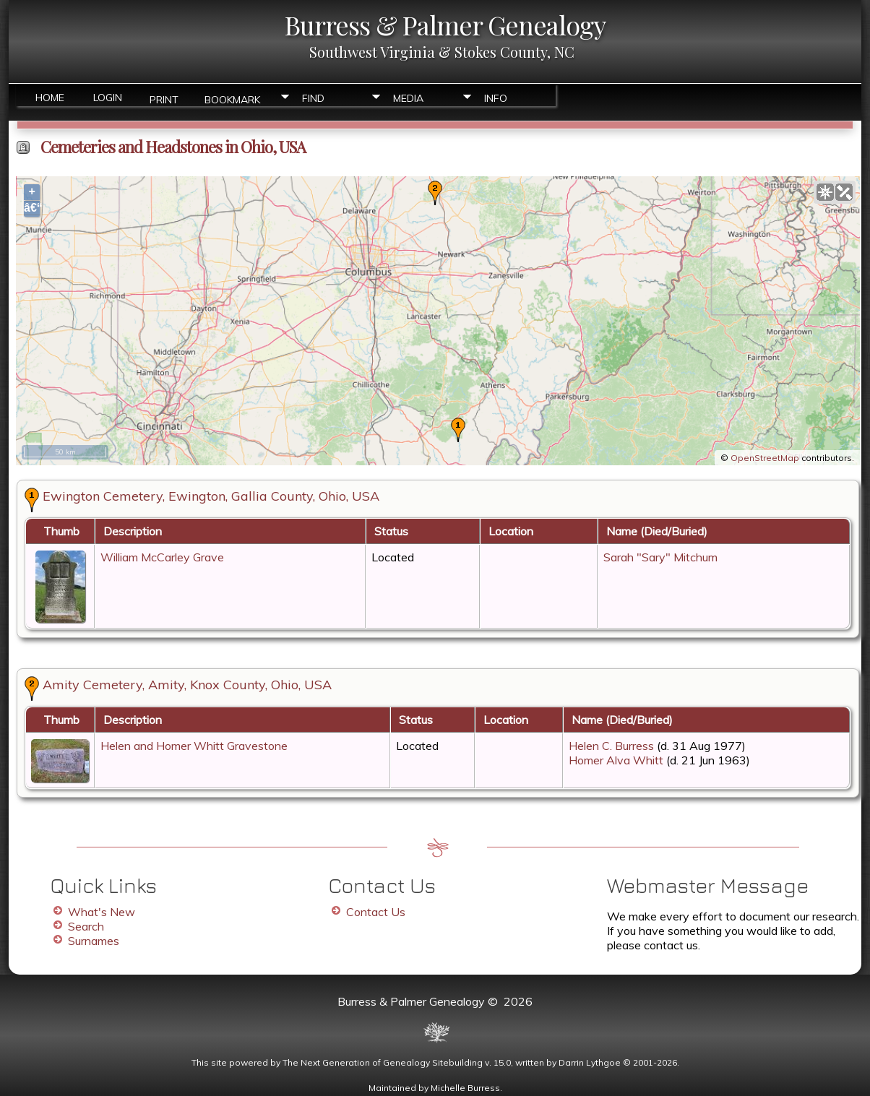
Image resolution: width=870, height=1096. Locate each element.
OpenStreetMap (765, 457)
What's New (101, 912)
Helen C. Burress (611, 745)
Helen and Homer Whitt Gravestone (194, 745)
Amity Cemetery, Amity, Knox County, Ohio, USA (187, 684)
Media (408, 98)
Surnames (93, 940)
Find (313, 98)
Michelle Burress (465, 1087)
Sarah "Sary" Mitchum (660, 557)
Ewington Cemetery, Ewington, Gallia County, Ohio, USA (211, 496)
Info (495, 98)
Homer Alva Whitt (616, 760)
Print (164, 98)
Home (49, 97)
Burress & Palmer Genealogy (445, 24)
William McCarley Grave (162, 557)
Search (86, 926)
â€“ (32, 208)
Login (107, 97)
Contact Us (375, 912)
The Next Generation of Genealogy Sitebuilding (383, 1062)
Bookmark (232, 98)
